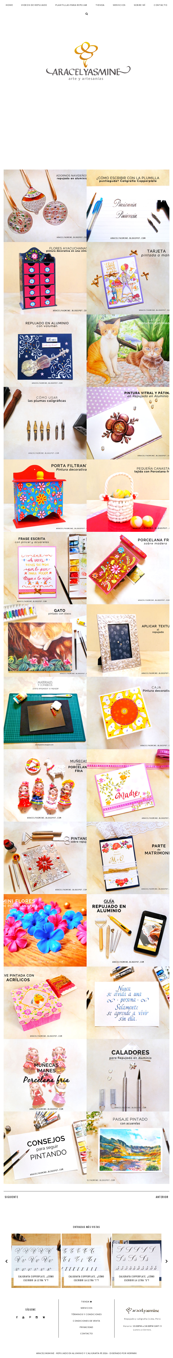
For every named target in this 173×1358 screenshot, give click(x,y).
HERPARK (132, 1353)
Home (9, 5)
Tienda (100, 5)
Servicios (119, 5)
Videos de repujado (34, 5)
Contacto (160, 5)
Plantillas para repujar (71, 5)
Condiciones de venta (86, 1321)
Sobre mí (139, 5)
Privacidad (86, 1327)
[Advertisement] (86, 137)
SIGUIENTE (11, 1197)
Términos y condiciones (86, 1314)
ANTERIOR (162, 1197)
